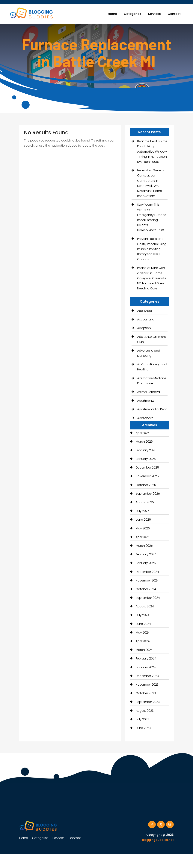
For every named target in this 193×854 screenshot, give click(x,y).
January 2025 (146, 563)
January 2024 (146, 667)
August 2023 (145, 711)
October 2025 (146, 485)
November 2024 (147, 580)
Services (154, 14)
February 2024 (146, 658)
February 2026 (146, 450)
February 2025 (146, 554)
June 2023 (143, 728)
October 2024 (146, 589)
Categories (132, 14)
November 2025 (147, 476)
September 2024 (148, 598)
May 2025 (143, 528)
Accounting (145, 319)
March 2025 (144, 546)
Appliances (145, 418)
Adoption (144, 328)
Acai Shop (144, 311)
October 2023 (146, 693)
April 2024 (143, 641)
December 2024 (147, 572)
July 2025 (142, 511)
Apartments (145, 400)
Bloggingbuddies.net (158, 840)
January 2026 (146, 459)
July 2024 (142, 615)
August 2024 (145, 606)
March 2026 (144, 441)
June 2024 (143, 624)
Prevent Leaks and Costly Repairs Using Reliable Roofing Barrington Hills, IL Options (151, 249)
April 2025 (143, 537)
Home (112, 14)
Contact (174, 14)
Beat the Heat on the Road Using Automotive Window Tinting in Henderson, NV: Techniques (152, 151)
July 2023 (142, 719)
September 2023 (148, 702)
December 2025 (147, 467)
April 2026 (143, 433)
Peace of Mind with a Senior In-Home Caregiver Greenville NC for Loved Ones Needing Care (151, 278)
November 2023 (147, 684)
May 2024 (143, 632)
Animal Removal (148, 392)
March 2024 (144, 650)
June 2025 (143, 519)
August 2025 (145, 502)
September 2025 (148, 493)
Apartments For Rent (152, 409)
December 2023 (147, 676)
